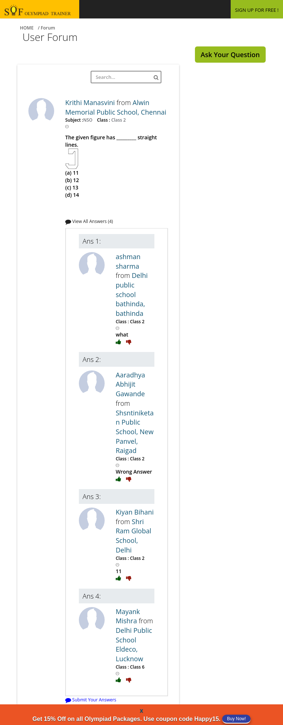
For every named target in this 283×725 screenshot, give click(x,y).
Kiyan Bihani (135, 512)
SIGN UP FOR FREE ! (257, 10)
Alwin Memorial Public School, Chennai (115, 107)
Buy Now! (236, 718)
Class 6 (136, 667)
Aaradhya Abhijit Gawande (130, 384)
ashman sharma (128, 261)
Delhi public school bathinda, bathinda (132, 294)
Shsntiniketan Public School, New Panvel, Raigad (135, 431)
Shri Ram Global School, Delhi (133, 535)
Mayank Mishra (128, 616)
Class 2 (118, 120)
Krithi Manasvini (90, 102)
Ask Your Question (230, 54)
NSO (88, 120)
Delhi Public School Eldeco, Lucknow (134, 644)
